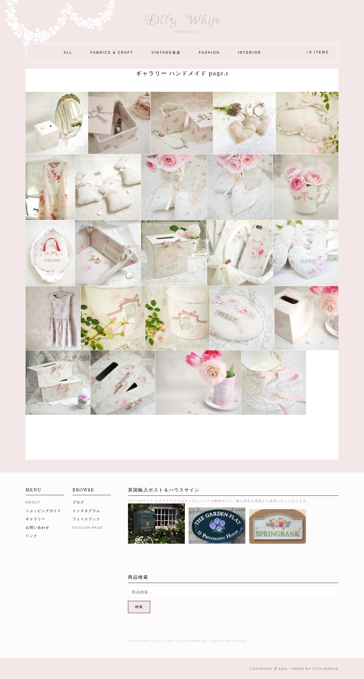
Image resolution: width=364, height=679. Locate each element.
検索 (139, 607)
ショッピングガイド (43, 511)
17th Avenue (325, 668)
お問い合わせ (37, 527)
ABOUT (33, 502)
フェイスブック (86, 519)
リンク (32, 536)
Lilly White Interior (182, 21)
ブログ (78, 502)
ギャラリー (36, 519)
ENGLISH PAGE (88, 527)
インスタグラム (86, 511)
